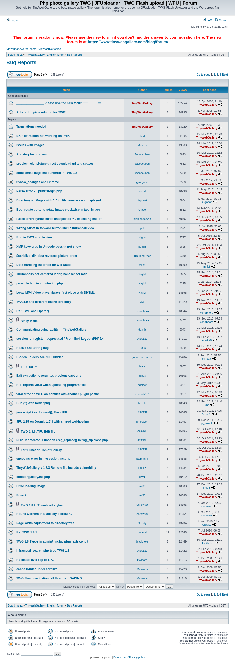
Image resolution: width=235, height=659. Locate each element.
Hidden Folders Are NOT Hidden (39, 357)
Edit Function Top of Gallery (41, 450)
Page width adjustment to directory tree (45, 523)
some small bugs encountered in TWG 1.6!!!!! (49, 173)
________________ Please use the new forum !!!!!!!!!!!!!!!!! (58, 103)
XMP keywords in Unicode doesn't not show (48, 246)
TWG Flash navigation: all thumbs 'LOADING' (49, 578)
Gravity (142, 523)
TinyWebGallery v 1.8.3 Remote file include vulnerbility (56, 468)
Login (12, 20)
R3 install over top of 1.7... (35, 560)
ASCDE (142, 338)
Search (221, 20)
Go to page (203, 74)
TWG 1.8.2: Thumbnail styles (42, 505)
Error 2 (21, 495)
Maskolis (142, 569)
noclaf (142, 191)
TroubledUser (142, 255)
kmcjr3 (142, 467)
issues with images (30, 145)
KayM (142, 274)
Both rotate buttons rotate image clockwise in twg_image (58, 209)
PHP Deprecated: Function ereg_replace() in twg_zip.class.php (62, 440)
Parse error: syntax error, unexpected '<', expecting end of (59, 219)
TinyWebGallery (142, 103)
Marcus (142, 145)
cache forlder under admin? (36, 569)
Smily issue (29, 321)
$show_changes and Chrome (37, 182)
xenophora (142, 311)
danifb (142, 329)
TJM (142, 135)
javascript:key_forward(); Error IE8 (41, 412)
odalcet (142, 384)
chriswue (142, 504)
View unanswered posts (21, 48)
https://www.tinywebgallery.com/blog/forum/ (128, 42)
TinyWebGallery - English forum (44, 54)
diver (142, 477)
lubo (206, 404)
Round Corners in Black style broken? (44, 514)
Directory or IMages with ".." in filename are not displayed (58, 200)
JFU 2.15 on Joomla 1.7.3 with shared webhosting (52, 421)
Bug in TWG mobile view (34, 237)
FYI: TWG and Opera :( (32, 311)
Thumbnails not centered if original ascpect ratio (51, 274)
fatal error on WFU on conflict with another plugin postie (57, 394)
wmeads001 (142, 394)
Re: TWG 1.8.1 (26, 532)
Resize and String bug (32, 348)
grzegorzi (142, 182)
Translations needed (31, 127)
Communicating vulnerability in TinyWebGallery (51, 329)
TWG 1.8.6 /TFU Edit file (38, 431)
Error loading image (30, 486)
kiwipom (142, 559)
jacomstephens (142, 357)
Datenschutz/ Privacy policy (129, 657)
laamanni (142, 458)
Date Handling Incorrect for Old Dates (43, 265)
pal (142, 228)
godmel (142, 532)
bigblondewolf (142, 218)
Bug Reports (74, 54)
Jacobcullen (142, 154)
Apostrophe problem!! (32, 154)
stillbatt (206, 358)
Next (225, 74)
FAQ (207, 20)
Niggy (142, 237)
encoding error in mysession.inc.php (43, 458)
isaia (142, 366)
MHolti (142, 403)
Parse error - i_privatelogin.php (39, 191)
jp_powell (142, 421)
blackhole (142, 541)
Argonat (142, 200)
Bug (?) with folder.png (33, 403)
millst (142, 265)
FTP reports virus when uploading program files (51, 385)
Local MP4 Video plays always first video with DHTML (55, 292)
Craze (142, 209)
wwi (142, 301)
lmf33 (142, 486)
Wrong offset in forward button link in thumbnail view (55, 228)
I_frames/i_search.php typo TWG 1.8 (43, 550)
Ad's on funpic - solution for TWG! (41, 112)
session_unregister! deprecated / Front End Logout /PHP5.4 (60, 339)
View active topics (49, 48)
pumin (142, 246)
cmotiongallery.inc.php (33, 477)
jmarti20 (207, 340)
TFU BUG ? (29, 367)
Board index (15, 54)
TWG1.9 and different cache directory (43, 302)
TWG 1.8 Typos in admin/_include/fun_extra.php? (52, 541)
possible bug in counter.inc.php (39, 283)
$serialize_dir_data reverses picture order (46, 256)
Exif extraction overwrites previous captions (48, 375)
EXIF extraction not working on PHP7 (43, 136)
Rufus (142, 347)
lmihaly (142, 375)
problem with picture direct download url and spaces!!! (56, 163)
